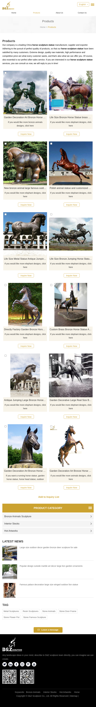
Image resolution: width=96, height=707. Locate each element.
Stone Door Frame (67, 611)
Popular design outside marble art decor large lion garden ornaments (51, 566)
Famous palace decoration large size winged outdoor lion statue (49, 584)
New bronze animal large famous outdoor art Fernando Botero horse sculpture (25, 188)
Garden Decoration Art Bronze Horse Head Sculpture (25, 471)
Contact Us (82, 13)
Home (14, 13)
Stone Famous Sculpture (34, 617)
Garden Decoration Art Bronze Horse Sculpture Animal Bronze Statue (25, 117)
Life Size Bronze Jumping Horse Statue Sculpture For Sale (71, 259)
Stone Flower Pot (11, 617)
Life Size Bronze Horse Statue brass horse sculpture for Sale (71, 117)
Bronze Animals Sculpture (48, 516)
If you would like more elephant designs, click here (70, 124)
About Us (59, 13)
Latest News (12, 541)
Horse (77, 692)
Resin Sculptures (30, 611)
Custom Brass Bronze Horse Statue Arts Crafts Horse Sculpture (71, 329)
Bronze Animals (33, 692)
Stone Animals (48, 611)
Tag (5, 605)
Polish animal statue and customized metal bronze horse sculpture (71, 188)
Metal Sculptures (11, 611)
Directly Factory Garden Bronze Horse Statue (25, 329)
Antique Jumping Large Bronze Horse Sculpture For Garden (25, 400)
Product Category (48, 508)
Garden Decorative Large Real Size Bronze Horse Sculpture (71, 400)
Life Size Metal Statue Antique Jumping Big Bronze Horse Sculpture (25, 259)
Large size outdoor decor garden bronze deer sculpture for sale (48, 547)
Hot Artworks (48, 531)
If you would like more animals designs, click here (71, 477)
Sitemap (73, 696)
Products (36, 13)
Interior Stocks (48, 523)
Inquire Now (26, 134)
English (82, 4)
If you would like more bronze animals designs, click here (25, 124)
